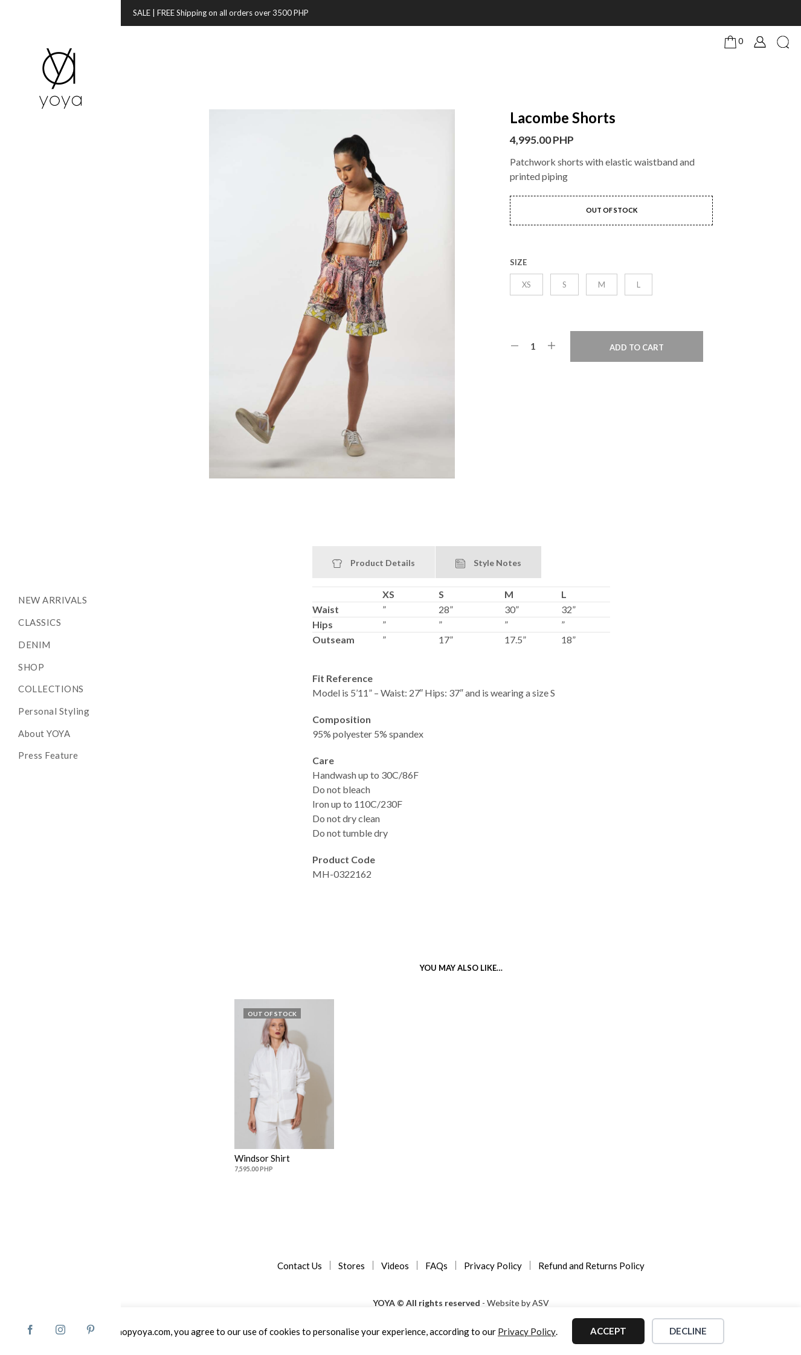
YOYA (384, 1303)
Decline (688, 1330)
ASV (540, 1303)
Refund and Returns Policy (591, 1265)
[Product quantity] (533, 346)
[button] (733, 42)
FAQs (436, 1265)
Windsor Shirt (263, 1154)
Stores (351, 1265)
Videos (395, 1265)
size (518, 262)
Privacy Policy (493, 1265)
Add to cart (637, 347)
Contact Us (299, 1265)
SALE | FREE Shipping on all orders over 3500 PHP (221, 13)
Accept (608, 1330)
